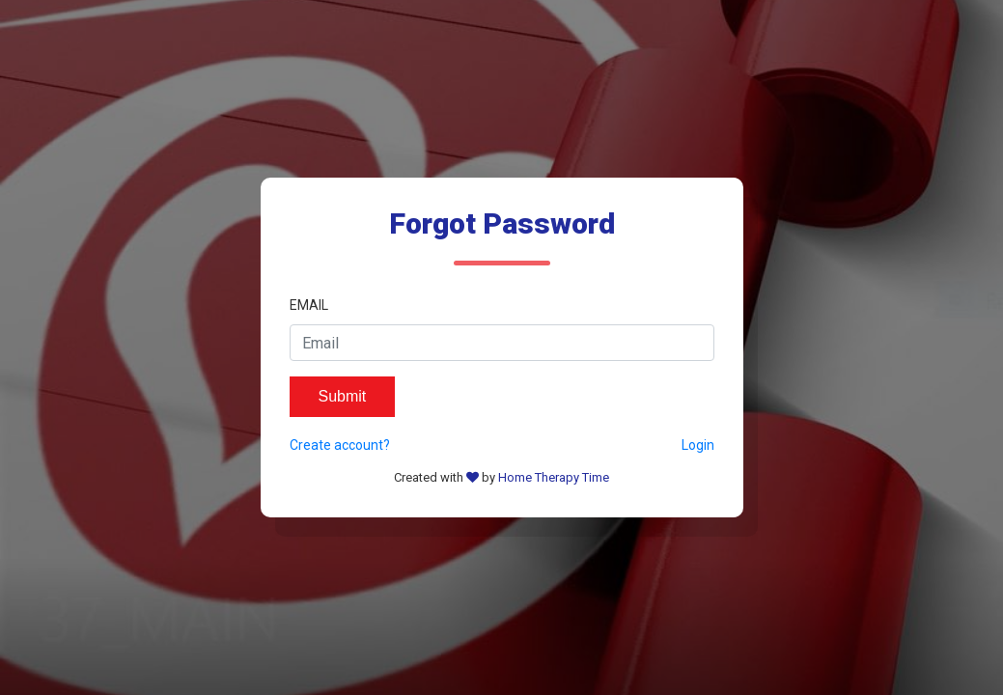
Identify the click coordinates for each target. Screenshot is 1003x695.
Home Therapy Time (553, 477)
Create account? (340, 445)
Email (309, 305)
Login (698, 445)
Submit (343, 396)
